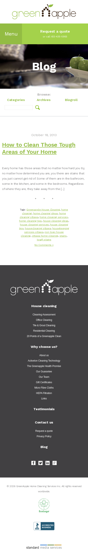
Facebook (33, 463)
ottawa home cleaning (45, 235)
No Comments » (43, 245)
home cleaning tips (30, 220)
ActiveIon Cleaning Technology (44, 360)
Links (44, 398)
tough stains (44, 239)
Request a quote (44, 431)
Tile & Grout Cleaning (44, 325)
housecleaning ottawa (38, 228)
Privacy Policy (44, 436)
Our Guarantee (44, 371)
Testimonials (44, 409)
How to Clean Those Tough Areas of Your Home (38, 148)
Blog (44, 447)
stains (63, 235)
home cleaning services (54, 217)
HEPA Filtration (44, 393)
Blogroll (71, 100)
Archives (44, 100)
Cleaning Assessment (44, 314)
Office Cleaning (44, 320)
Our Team (44, 376)
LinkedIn (47, 463)
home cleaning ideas (45, 213)
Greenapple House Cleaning (43, 209)
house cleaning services (34, 224)
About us (44, 355)
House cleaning (43, 306)
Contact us (44, 422)
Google (55, 463)
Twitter (40, 463)
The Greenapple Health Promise (44, 366)
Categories (16, 100)
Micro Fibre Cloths (44, 387)
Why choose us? (44, 347)
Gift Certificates (44, 382)
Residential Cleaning (44, 330)
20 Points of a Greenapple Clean (44, 336)
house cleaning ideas (55, 220)
